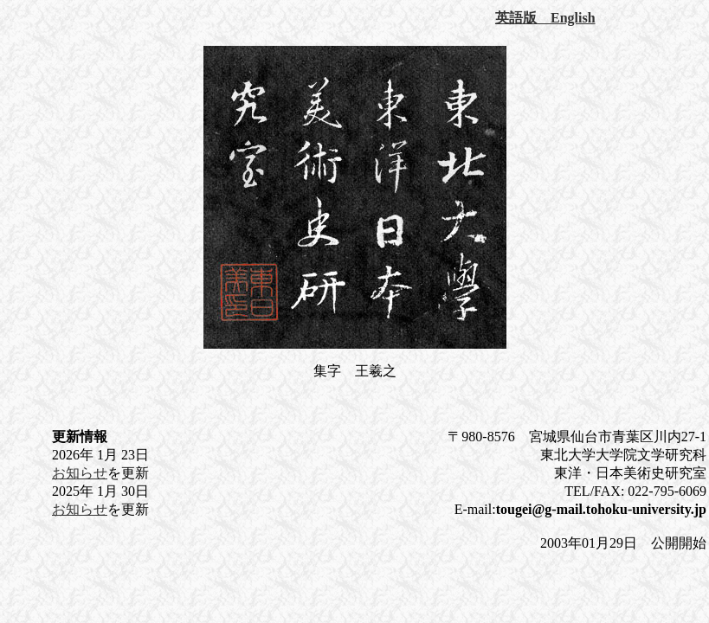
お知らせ (79, 473)
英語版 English (545, 17)
